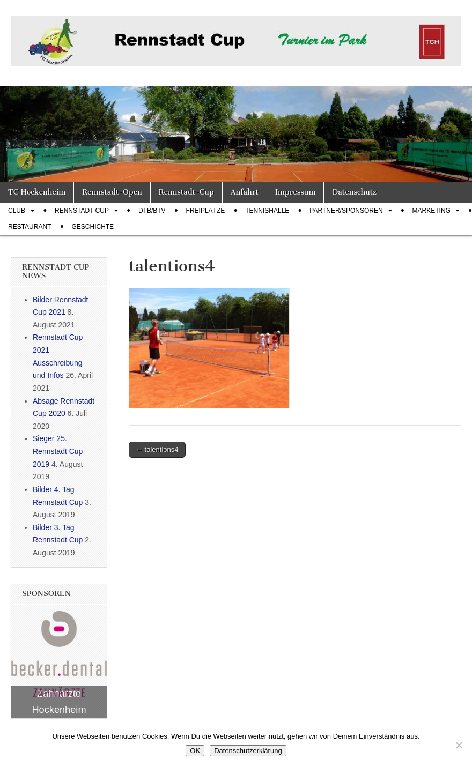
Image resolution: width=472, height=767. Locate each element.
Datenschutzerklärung (248, 751)
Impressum (295, 192)
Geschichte (92, 226)
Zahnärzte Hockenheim (59, 702)
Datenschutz (354, 192)
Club (16, 210)
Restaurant (29, 226)
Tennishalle (267, 210)
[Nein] (458, 745)
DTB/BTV (152, 210)
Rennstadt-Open (112, 192)
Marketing (431, 210)
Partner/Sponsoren (345, 210)
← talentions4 (157, 449)
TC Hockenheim (36, 192)
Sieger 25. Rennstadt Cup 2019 (58, 451)
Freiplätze (205, 210)
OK (195, 751)
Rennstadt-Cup (186, 192)
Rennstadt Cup (82, 210)
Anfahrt (245, 192)
